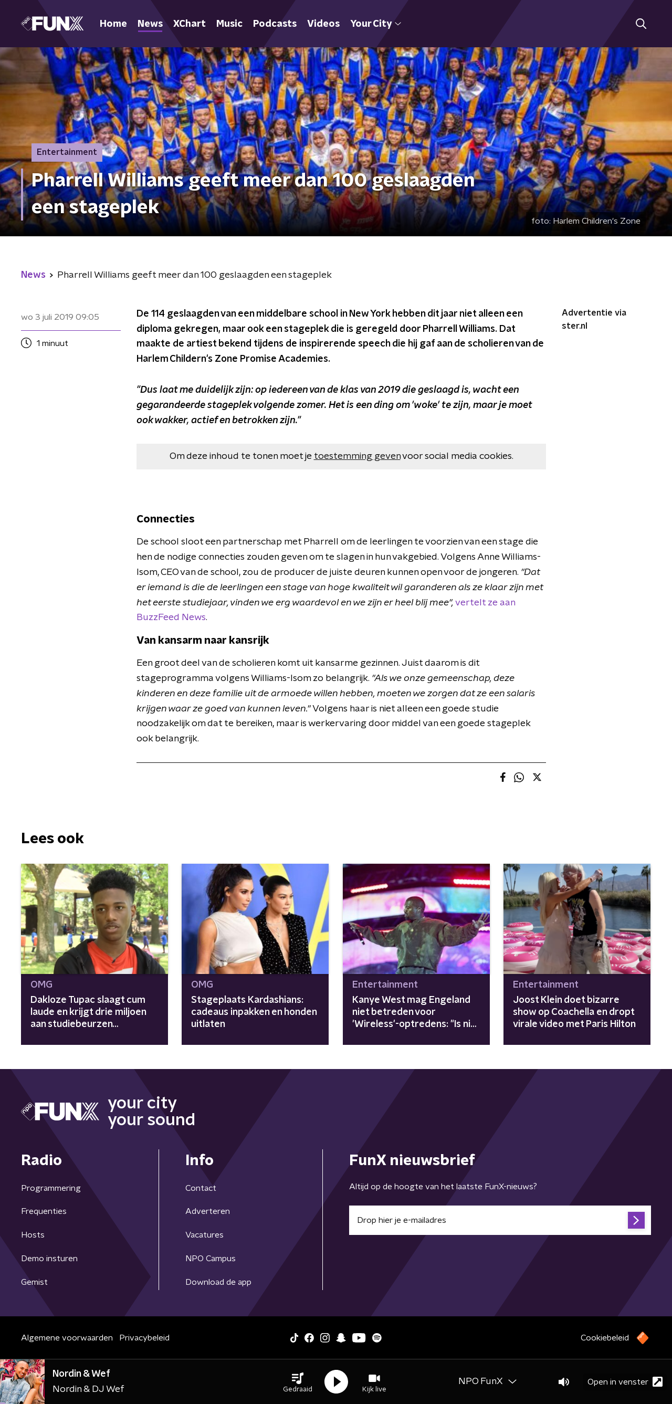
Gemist (34, 1282)
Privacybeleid (144, 1338)
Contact (200, 1188)
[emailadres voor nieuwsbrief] (500, 1220)
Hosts (33, 1235)
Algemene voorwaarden (67, 1338)
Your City (375, 24)
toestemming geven (357, 456)
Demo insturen (49, 1258)
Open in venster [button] (625, 1382)
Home (113, 24)
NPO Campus (210, 1258)
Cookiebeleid (605, 1338)
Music (229, 24)
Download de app (218, 1282)
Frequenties (44, 1211)
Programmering (51, 1188)
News (150, 24)
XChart (189, 24)
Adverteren (207, 1211)
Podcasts (275, 24)
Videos (323, 24)
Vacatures (204, 1235)
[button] (297, 1382)
